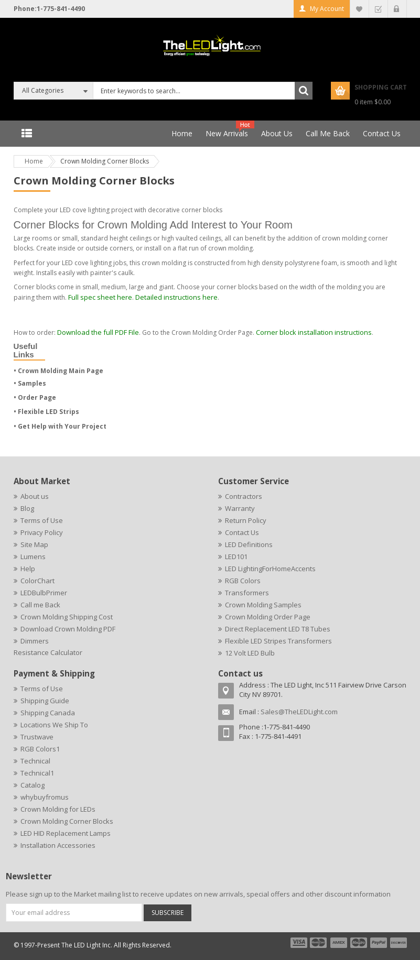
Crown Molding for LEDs (57, 809)
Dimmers (34, 641)
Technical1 (37, 773)
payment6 (397, 942)
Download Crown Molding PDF (67, 629)
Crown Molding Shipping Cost (66, 616)
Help (27, 568)
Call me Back (40, 604)
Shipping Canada (47, 712)
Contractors (243, 496)
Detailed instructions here (176, 297)
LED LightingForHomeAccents (270, 568)
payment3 (339, 942)
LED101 (236, 556)
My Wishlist (359, 9)
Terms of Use (41, 520)
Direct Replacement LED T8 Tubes (277, 629)
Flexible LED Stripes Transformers (278, 641)
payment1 (298, 942)
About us (34, 496)
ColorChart (37, 580)
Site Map (34, 544)
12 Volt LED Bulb (250, 653)
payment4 (359, 942)
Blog (27, 508)
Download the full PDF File (98, 332)
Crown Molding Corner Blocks (66, 821)
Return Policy (245, 520)
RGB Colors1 (40, 749)
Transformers (247, 592)
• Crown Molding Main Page (58, 370)
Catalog (32, 785)
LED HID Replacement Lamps (65, 833)
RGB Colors (243, 580)
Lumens (33, 556)
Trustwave (36, 736)
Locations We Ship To (54, 724)
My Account (327, 8)
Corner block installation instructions (314, 332)
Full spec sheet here (100, 297)
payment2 (318, 942)
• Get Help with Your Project (60, 426)
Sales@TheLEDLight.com (299, 711)
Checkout (378, 9)
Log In (397, 9)
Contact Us (242, 532)
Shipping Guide (44, 700)
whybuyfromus (44, 797)
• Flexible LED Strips (46, 411)
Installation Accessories (57, 845)
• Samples (30, 383)
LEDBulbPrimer (43, 592)
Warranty (240, 508)
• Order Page (35, 397)
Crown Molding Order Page (267, 616)
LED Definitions (249, 544)
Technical (35, 761)
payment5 (378, 942)
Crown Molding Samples (263, 604)
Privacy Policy (41, 532)
